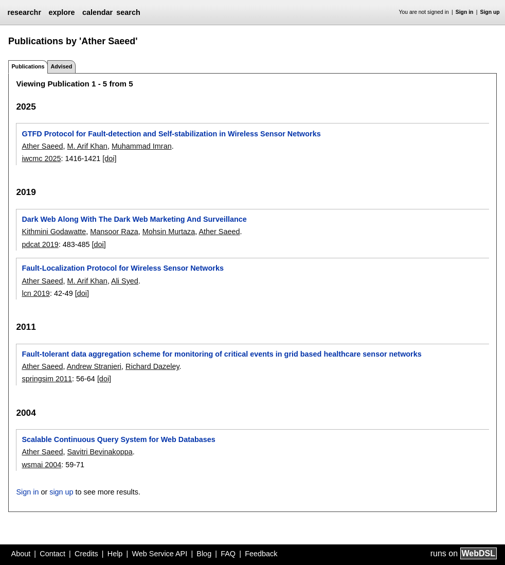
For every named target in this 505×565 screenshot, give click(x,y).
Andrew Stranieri (94, 366)
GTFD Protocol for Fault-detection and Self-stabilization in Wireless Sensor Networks (171, 134)
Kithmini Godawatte (54, 231)
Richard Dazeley (152, 366)
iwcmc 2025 (41, 158)
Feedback (261, 554)
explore (61, 12)
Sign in (465, 12)
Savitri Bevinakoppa (99, 452)
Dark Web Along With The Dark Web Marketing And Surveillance (134, 219)
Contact (52, 554)
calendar (97, 12)
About (21, 554)
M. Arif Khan (87, 146)
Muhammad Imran (142, 146)
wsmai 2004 (41, 465)
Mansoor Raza (114, 231)
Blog (203, 554)
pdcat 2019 (40, 244)
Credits (86, 554)
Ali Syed (124, 281)
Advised (61, 66)
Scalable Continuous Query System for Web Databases (118, 439)
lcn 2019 (35, 293)
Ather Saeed (42, 146)
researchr (24, 12)
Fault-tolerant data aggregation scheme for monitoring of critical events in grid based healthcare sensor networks (221, 354)
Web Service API (159, 554)
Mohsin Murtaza (168, 231)
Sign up (490, 12)
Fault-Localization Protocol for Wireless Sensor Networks (123, 268)
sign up (61, 492)
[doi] (109, 158)
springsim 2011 (47, 379)
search (128, 12)
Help (115, 554)
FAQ (228, 554)
